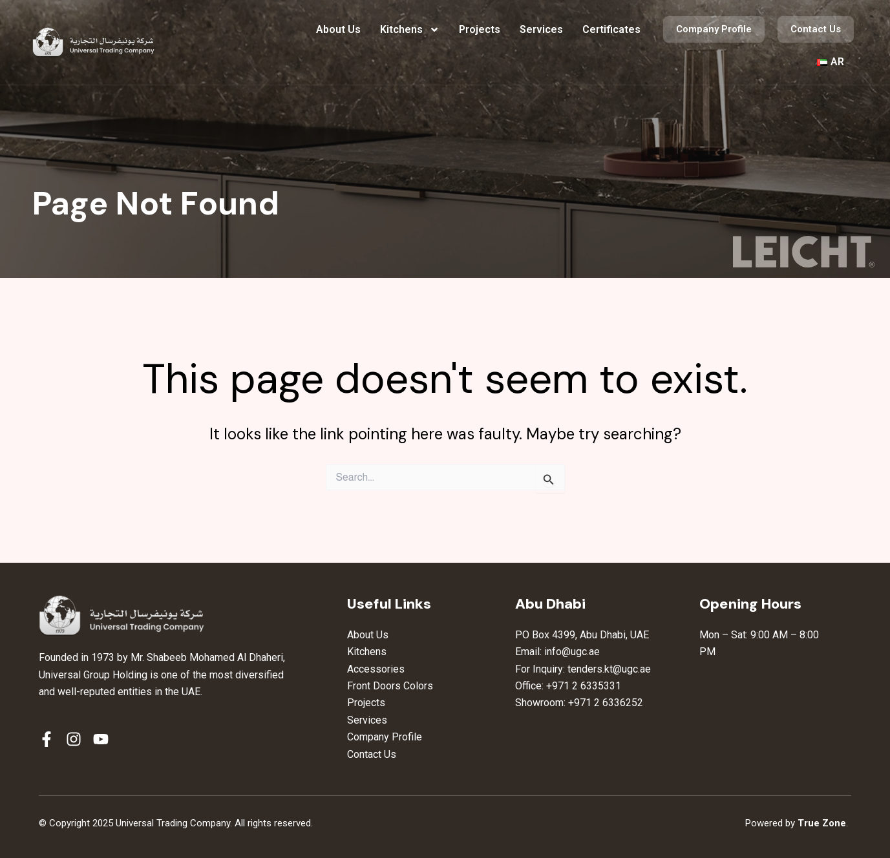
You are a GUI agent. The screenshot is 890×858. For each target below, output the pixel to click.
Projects (479, 29)
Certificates (611, 29)
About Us (338, 29)
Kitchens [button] (410, 29)
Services (541, 29)
